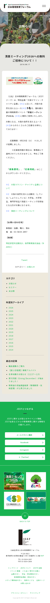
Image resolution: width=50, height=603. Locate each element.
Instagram (24, 450)
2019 (11, 332)
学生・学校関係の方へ (30, 574)
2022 (11, 321)
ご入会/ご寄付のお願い (31, 571)
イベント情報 (15, 571)
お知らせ (31, 266)
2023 (11, 318)
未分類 (12, 291)
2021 (11, 325)
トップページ (7, 16)
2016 (11, 342)
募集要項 (14, 169)
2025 (11, 311)
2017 (11, 339)
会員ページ (40, 580)
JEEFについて (25, 568)
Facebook (24, 442)
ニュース (17, 16)
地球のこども (29, 580)
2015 (11, 346)
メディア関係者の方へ (13, 580)
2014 (11, 349)
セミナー (13, 287)
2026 (11, 307)
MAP (42, 556)
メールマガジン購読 (24, 435)
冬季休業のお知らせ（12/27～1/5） (25, 374)
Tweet (24, 260)
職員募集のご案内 (16, 366)
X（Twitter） (24, 457)
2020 (11, 328)
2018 (11, 335)
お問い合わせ (26, 583)
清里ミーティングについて (23, 211)
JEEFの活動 (37, 568)
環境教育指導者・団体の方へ (25, 577)
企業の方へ (15, 574)
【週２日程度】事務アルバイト (22, 370)
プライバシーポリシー (19, 593)
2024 (11, 314)
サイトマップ (35, 593)
